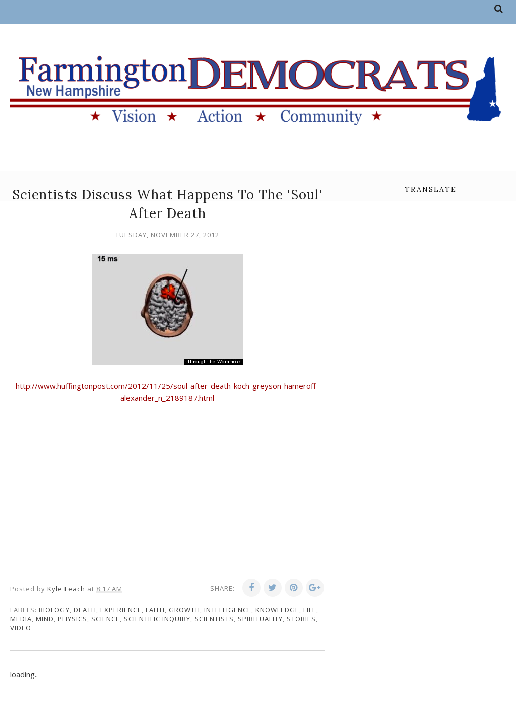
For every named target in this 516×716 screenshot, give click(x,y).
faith (155, 609)
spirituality (260, 618)
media (21, 618)
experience (121, 609)
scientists (214, 618)
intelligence (227, 609)
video (20, 627)
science (105, 618)
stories (301, 618)
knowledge (277, 609)
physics (72, 618)
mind (45, 618)
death (85, 609)
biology (54, 609)
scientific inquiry (157, 618)
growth (184, 609)
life (309, 609)
